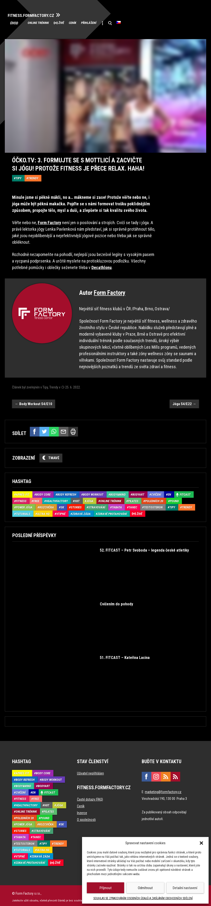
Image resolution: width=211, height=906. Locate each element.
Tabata (117, 505)
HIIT (77, 498)
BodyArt (138, 492)
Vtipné (60, 511)
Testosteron (153, 505)
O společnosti (86, 817)
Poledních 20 (154, 498)
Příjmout (106, 888)
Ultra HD (43, 511)
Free (36, 498)
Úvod (18, 22)
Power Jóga (24, 505)
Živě (74, 22)
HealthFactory (57, 498)
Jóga (89, 498)
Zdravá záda (81, 511)
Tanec (133, 505)
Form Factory (109, 290)
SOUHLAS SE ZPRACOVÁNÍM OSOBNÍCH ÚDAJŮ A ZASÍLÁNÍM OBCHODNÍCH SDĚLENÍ (143, 898)
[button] (201, 843)
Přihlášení (114, 22)
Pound (174, 498)
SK (62, 505)
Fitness (21, 498)
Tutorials (23, 511)
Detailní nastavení (185, 888)
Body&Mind (118, 492)
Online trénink (44, 22)
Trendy (33, 176)
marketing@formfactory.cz (163, 790)
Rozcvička (46, 505)
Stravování (96, 505)
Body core (43, 492)
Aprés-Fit (22, 492)
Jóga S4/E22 (184, 401)
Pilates (133, 498)
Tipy (18, 176)
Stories (76, 505)
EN (169, 492)
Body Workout (93, 492)
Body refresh (66, 492)
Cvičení (156, 492)
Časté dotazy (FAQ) (90, 797)
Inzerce (82, 811)
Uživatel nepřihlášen (90, 771)
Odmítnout (145, 888)
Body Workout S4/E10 (33, 401)
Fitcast (185, 492)
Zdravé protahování (112, 511)
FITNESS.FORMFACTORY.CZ (39, 14)
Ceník (91, 22)
